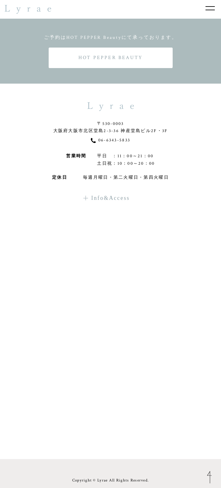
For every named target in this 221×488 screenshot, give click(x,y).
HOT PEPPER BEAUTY (110, 57)
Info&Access (106, 198)
